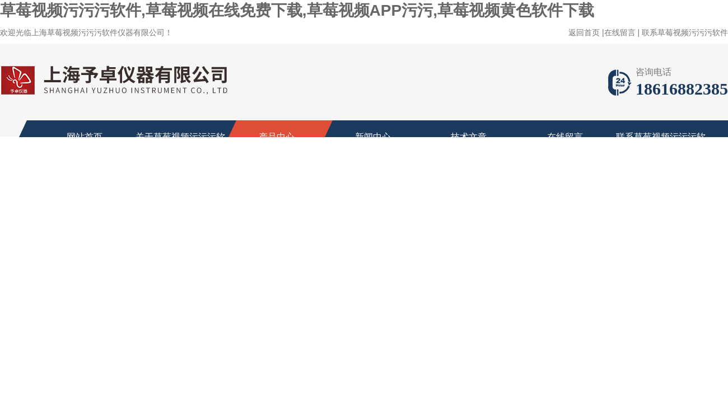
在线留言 (620, 32)
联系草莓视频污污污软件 (685, 32)
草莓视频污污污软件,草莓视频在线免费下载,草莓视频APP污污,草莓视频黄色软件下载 (297, 10)
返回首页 (584, 32)
